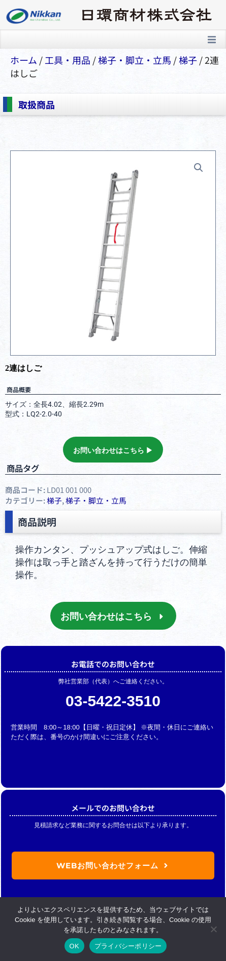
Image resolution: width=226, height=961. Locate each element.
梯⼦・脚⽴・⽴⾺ (134, 59)
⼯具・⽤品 (67, 59)
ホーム (23, 59)
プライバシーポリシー (128, 946)
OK (74, 946)
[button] (212, 39)
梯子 (188, 59)
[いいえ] (213, 929)
